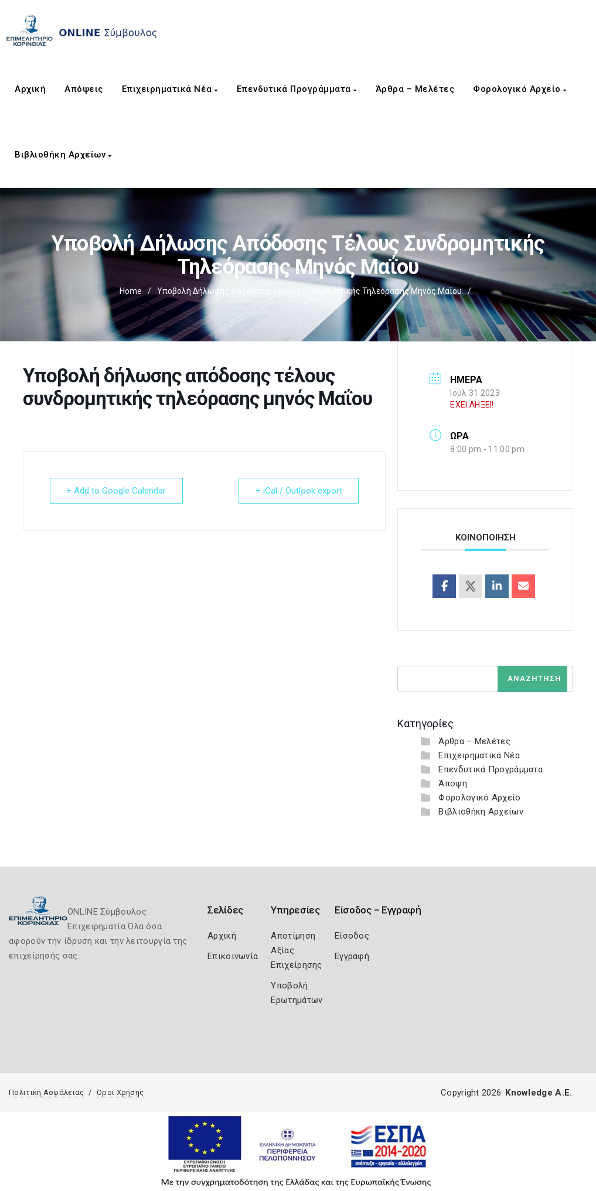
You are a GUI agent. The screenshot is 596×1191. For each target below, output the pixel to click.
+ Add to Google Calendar (116, 490)
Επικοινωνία (232, 956)
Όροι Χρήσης (120, 1092)
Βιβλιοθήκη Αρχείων (63, 154)
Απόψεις (83, 89)
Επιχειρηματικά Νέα (170, 89)
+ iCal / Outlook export (298, 490)
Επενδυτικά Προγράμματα (297, 89)
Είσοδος (352, 935)
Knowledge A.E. (538, 1092)
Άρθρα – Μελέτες (415, 89)
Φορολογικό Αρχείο (520, 89)
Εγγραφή (352, 956)
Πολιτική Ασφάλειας (46, 1092)
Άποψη (452, 783)
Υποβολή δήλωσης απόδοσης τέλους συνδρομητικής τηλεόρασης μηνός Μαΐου (309, 291)
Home (131, 291)
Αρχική (30, 89)
